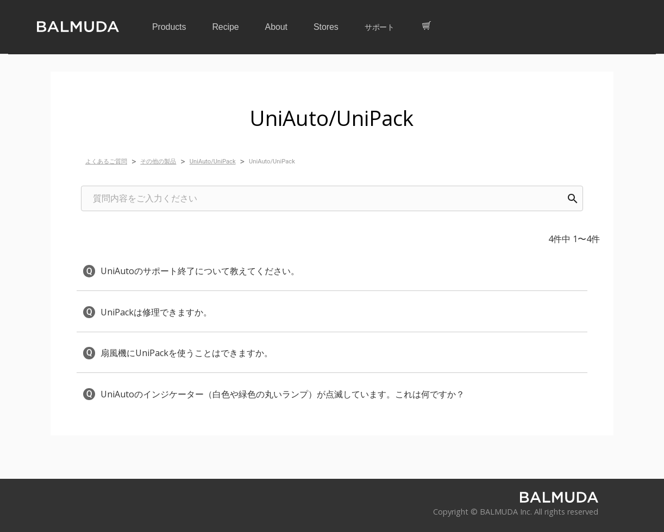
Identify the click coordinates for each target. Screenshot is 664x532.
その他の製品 (158, 161)
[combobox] (332, 198)
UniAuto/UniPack (213, 161)
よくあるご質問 (106, 161)
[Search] (572, 198)
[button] (332, 271)
